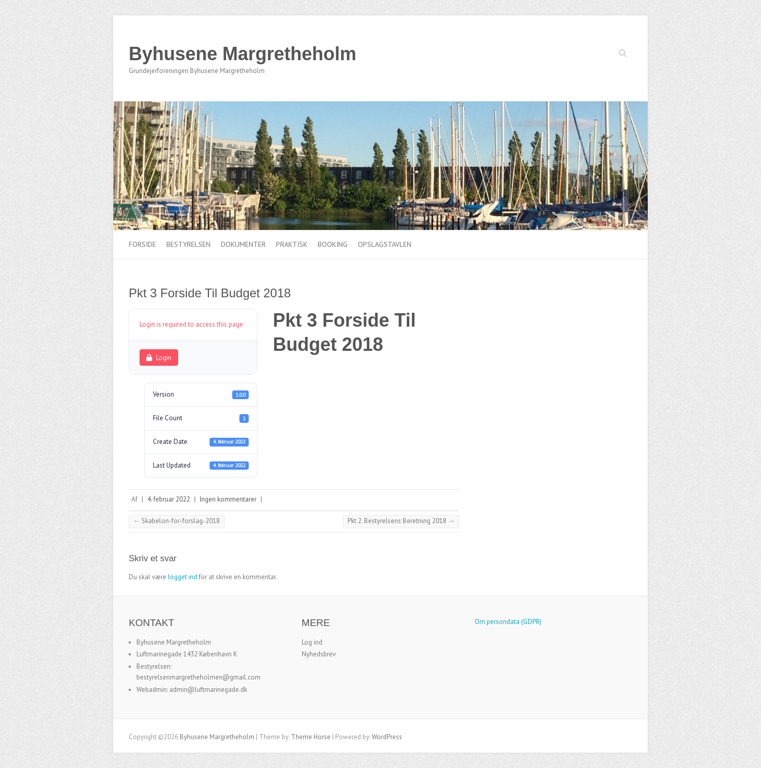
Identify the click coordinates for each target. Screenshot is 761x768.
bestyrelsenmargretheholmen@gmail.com (198, 677)
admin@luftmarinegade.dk (208, 689)
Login (158, 357)
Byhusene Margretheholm (242, 53)
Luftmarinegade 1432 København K (186, 654)
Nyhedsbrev (319, 654)
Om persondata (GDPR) (508, 621)
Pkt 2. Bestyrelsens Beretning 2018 (401, 520)
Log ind (312, 642)
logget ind (182, 577)
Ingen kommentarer (228, 499)
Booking (333, 244)
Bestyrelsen (188, 244)
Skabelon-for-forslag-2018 (176, 520)
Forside (142, 244)
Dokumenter (243, 244)
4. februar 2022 (168, 499)
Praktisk (291, 244)
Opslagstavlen (384, 244)
